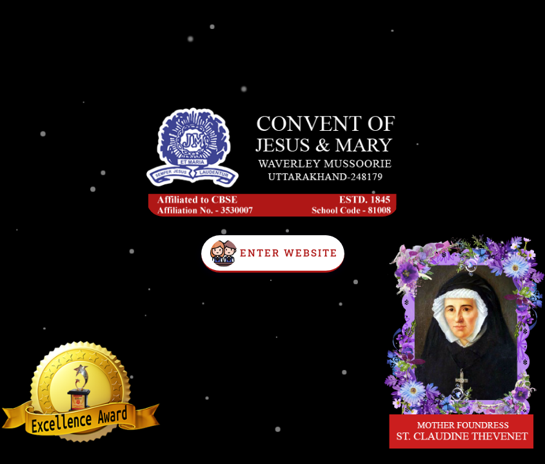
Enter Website (289, 252)
